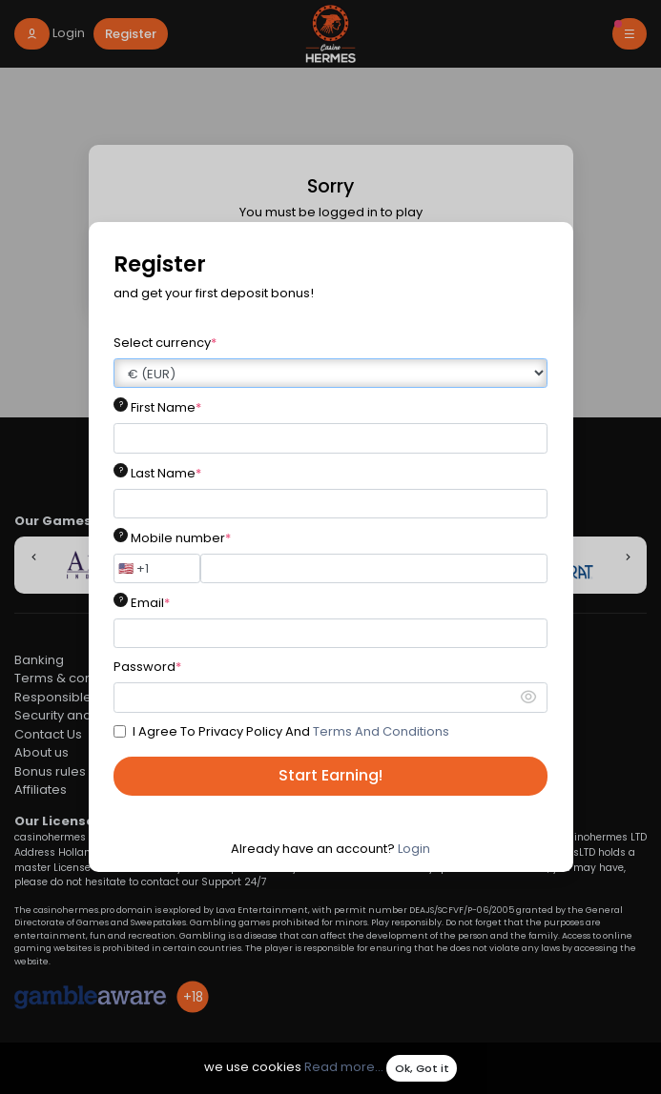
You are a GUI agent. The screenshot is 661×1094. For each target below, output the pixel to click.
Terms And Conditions (381, 731)
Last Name (166, 473)
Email (150, 603)
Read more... (343, 1068)
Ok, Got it (422, 1068)
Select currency (165, 343)
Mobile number (181, 538)
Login (414, 849)
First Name (166, 407)
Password (147, 667)
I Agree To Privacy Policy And (291, 731)
